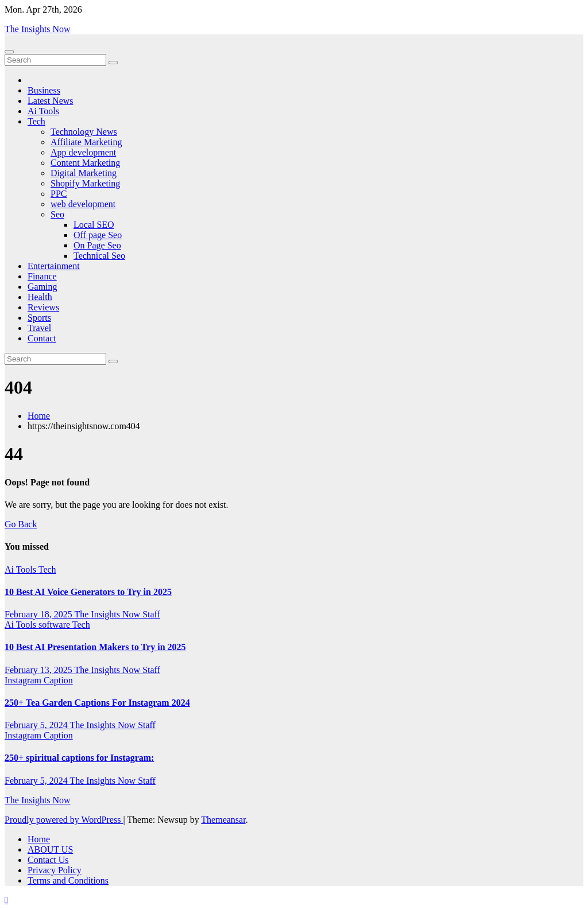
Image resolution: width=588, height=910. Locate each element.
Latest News (51, 101)
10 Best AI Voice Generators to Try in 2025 (88, 592)
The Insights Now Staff (117, 614)
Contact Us (48, 860)
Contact (42, 338)
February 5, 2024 (37, 725)
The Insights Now (38, 29)
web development (83, 204)
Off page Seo (98, 235)
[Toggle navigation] (9, 51)
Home (39, 416)
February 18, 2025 (39, 614)
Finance (42, 276)
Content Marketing (85, 163)
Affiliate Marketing (86, 142)
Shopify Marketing (85, 183)
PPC (59, 194)
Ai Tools (43, 111)
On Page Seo (97, 245)
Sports (39, 317)
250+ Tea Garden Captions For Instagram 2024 (97, 702)
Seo (57, 214)
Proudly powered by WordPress (64, 820)
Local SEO (94, 225)
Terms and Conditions (68, 880)
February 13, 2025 (39, 670)
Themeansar (223, 820)
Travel (39, 328)
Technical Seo (99, 255)
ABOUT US (50, 849)
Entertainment (54, 266)
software (55, 624)
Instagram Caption (39, 680)
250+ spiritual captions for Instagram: (79, 758)
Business (44, 90)
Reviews (43, 307)
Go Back (21, 524)
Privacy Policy (55, 870)
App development (83, 152)
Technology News (84, 132)
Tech (36, 121)
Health (40, 297)
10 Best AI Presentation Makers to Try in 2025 (95, 647)
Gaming (42, 286)
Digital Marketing (84, 173)
